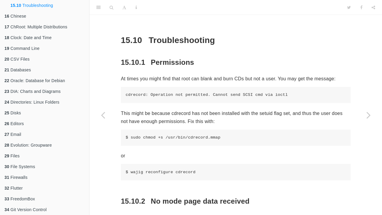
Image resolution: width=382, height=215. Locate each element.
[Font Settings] (124, 7)
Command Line (21, 48)
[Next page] (368, 115)
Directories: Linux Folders (31, 102)
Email (12, 134)
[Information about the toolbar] (136, 7)
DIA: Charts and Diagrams (32, 91)
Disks (12, 112)
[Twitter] (349, 7)
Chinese (15, 16)
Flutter (13, 188)
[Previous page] (103, 115)
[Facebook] (361, 7)
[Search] (111, 7)
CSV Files (17, 59)
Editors (14, 123)
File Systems (19, 166)
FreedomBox (19, 198)
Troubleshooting (31, 5)
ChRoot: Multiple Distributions (35, 26)
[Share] (373, 7)
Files (12, 155)
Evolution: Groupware (28, 145)
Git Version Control (25, 209)
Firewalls (15, 177)
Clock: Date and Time (28, 37)
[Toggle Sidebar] (98, 7)
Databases (17, 69)
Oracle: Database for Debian (34, 80)
